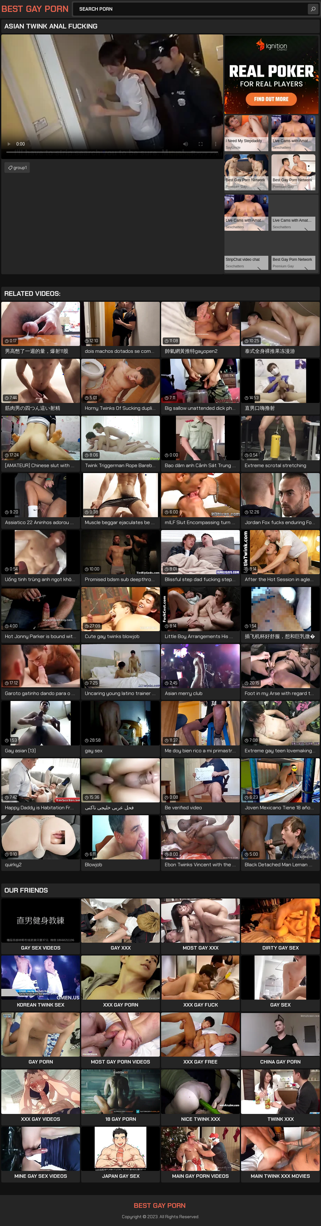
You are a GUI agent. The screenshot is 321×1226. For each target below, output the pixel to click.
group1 (20, 167)
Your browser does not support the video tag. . (112, 96)
